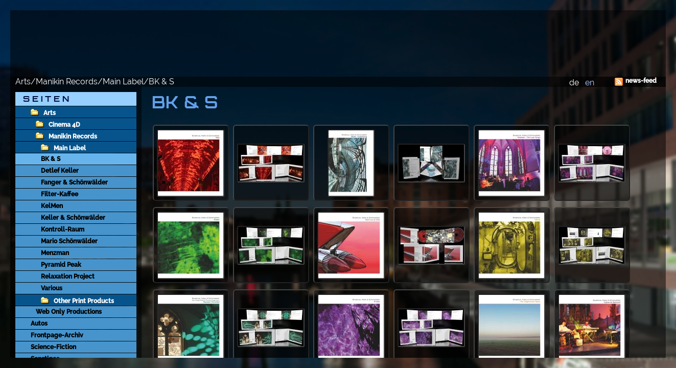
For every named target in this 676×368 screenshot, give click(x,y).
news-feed (641, 80)
